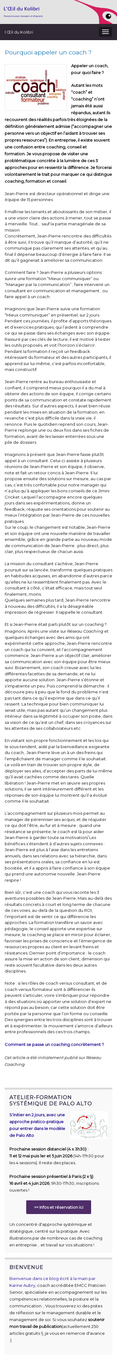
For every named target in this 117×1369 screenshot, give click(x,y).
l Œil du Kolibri (19, 32)
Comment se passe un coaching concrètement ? (54, 1044)
